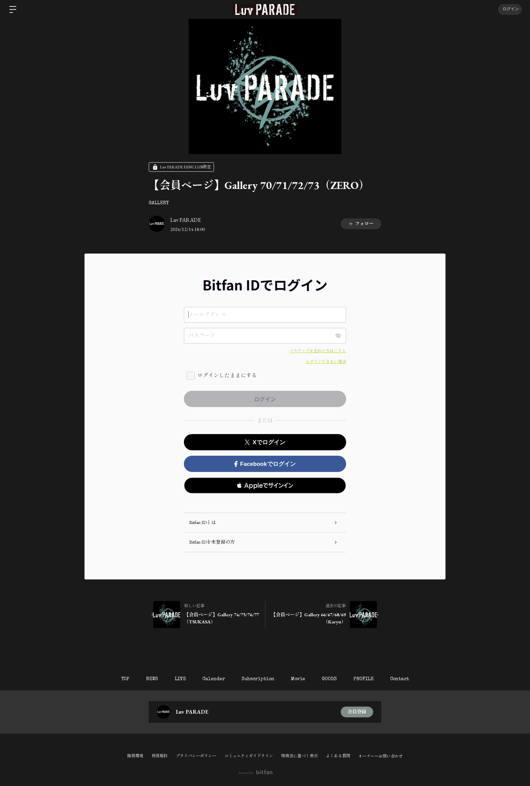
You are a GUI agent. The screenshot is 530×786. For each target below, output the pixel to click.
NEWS (151, 679)
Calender (213, 679)
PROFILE (364, 679)
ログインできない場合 (326, 361)
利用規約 (159, 756)
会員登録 (356, 712)
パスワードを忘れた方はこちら (317, 351)
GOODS (329, 679)
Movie (298, 679)
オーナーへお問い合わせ (380, 756)
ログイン (510, 9)
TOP (124, 679)
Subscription (258, 679)
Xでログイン (265, 442)
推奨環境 (135, 756)
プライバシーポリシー (196, 756)
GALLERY (159, 203)
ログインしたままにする (227, 375)
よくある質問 (338, 756)
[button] (265, 485)
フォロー (361, 223)
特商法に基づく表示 (299, 756)
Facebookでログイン (264, 464)
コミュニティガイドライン (248, 756)
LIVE (179, 679)
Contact (400, 679)
